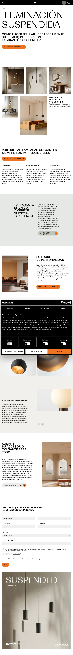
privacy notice (40, 559)
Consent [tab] (10, 308)
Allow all (60, 351)
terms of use (16, 553)
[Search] (64, 3)
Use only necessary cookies (13, 351)
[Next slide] (42, 424)
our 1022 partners (14, 318)
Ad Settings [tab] (45, 308)
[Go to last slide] (38, 424)
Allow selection (36, 351)
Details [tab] (27, 308)
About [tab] (63, 308)
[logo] (35, 2)
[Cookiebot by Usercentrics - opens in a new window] (62, 302)
